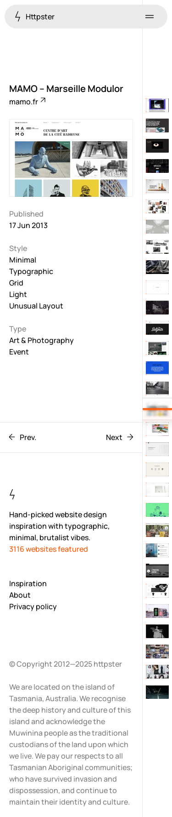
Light (18, 294)
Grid (16, 283)
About (20, 595)
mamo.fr (26, 102)
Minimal (22, 260)
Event (19, 352)
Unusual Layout (36, 306)
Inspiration (28, 583)
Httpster (35, 16)
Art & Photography (41, 340)
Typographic (31, 271)
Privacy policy (33, 606)
